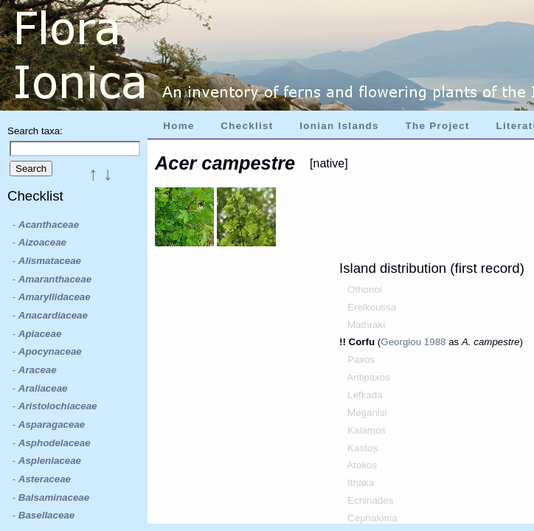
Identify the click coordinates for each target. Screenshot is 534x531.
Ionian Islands (339, 125)
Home (178, 125)
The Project (438, 125)
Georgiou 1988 (413, 341)
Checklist (247, 125)
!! (344, 341)
